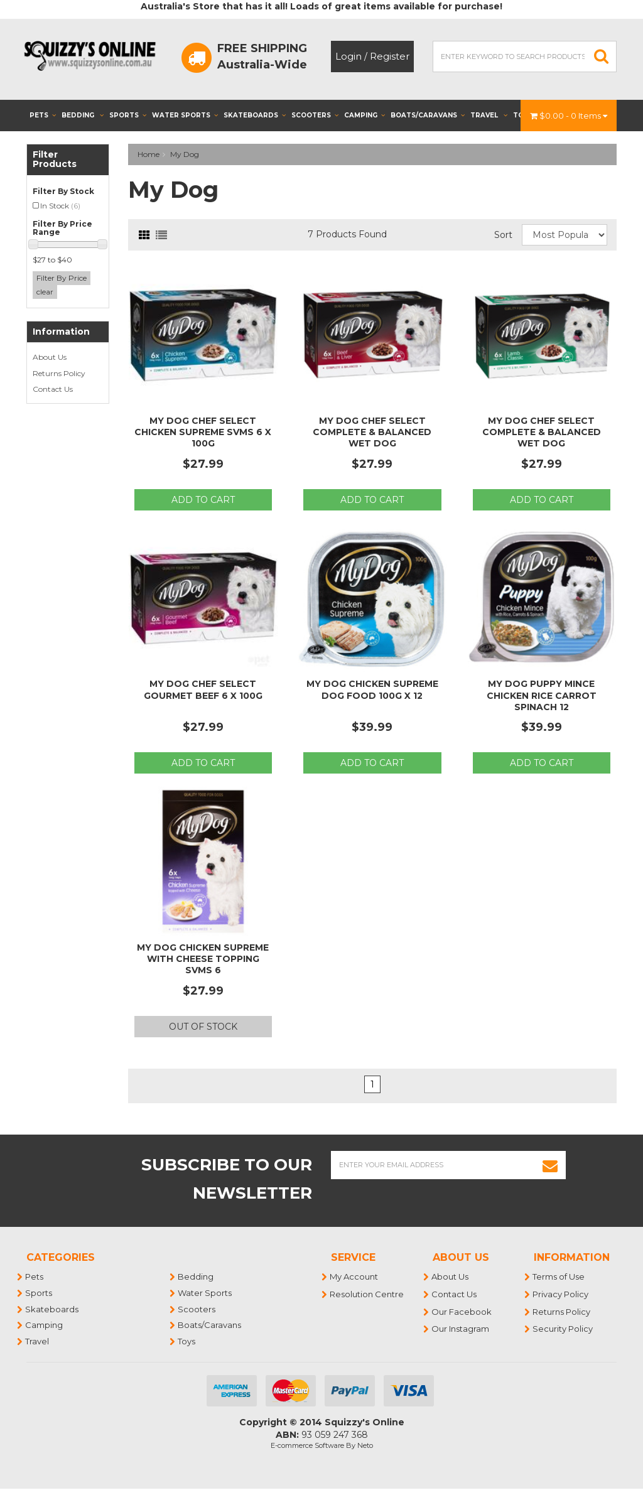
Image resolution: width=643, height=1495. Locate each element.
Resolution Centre (367, 1294)
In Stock (60, 205)
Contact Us (53, 389)
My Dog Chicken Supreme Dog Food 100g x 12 (372, 689)
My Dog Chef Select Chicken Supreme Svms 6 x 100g (202, 432)
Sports (127, 115)
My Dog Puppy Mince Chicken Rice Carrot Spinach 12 (542, 695)
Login (348, 56)
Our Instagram (461, 1329)
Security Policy (563, 1329)
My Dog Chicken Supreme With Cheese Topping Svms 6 (203, 959)
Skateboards (255, 115)
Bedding (83, 115)
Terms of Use (559, 1276)
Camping (364, 115)
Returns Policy (59, 373)
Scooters (314, 115)
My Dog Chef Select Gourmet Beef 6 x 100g (203, 689)
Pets (43, 115)
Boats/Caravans (428, 115)
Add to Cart (203, 499)
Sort (503, 234)
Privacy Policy (561, 1294)
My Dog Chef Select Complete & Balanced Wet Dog (372, 432)
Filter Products (55, 160)
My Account (354, 1276)
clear (44, 291)
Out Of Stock (203, 1026)
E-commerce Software (307, 1445)
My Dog (184, 154)
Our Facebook (462, 1312)
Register (389, 56)
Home (148, 154)
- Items (568, 116)
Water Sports (185, 115)
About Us (50, 357)
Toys (187, 1341)
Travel (488, 115)
